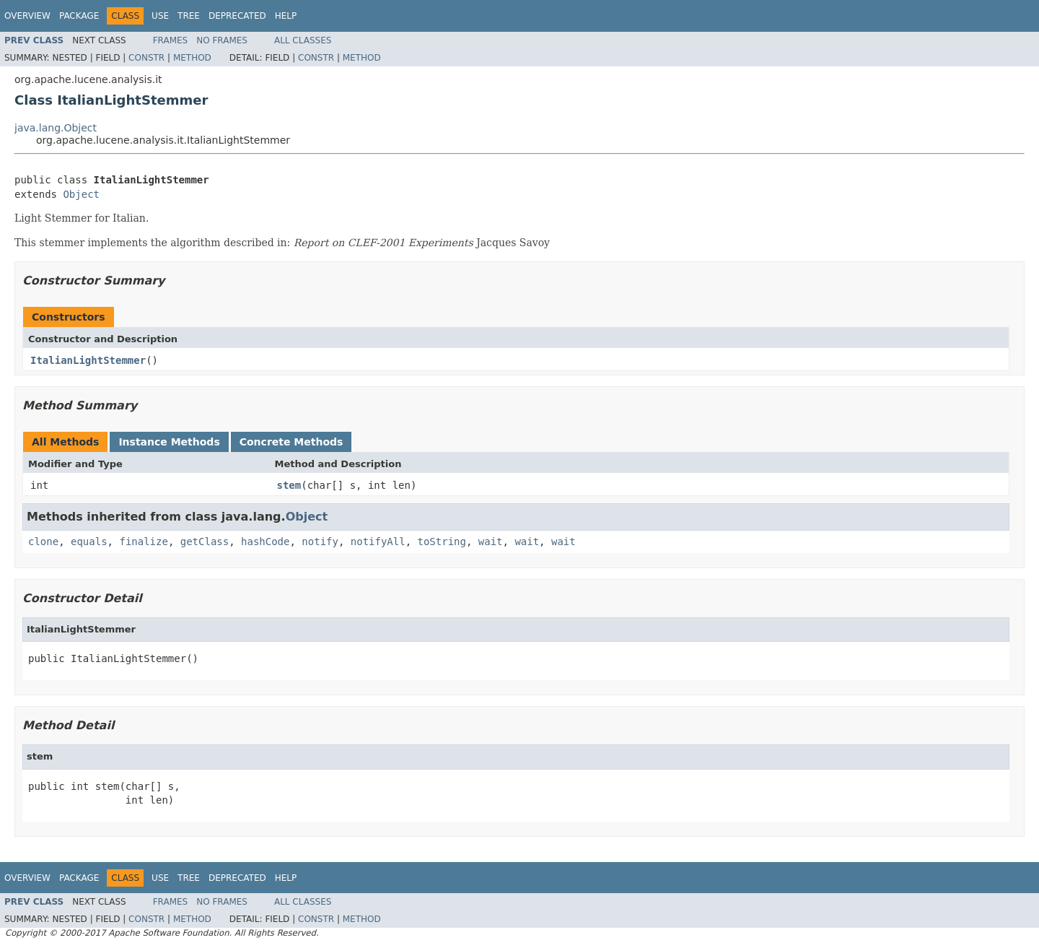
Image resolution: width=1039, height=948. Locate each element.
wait (490, 541)
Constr (146, 58)
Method (192, 58)
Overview (27, 16)
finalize (143, 541)
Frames (170, 40)
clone (43, 541)
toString (442, 541)
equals (89, 541)
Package (79, 16)
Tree (188, 16)
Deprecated (237, 16)
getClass (204, 541)
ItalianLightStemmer (88, 360)
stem (289, 485)
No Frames (221, 40)
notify (320, 541)
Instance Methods (168, 442)
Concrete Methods (291, 442)
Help (286, 16)
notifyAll (378, 541)
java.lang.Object (55, 128)
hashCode (265, 541)
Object (81, 194)
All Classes (302, 40)
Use (160, 16)
